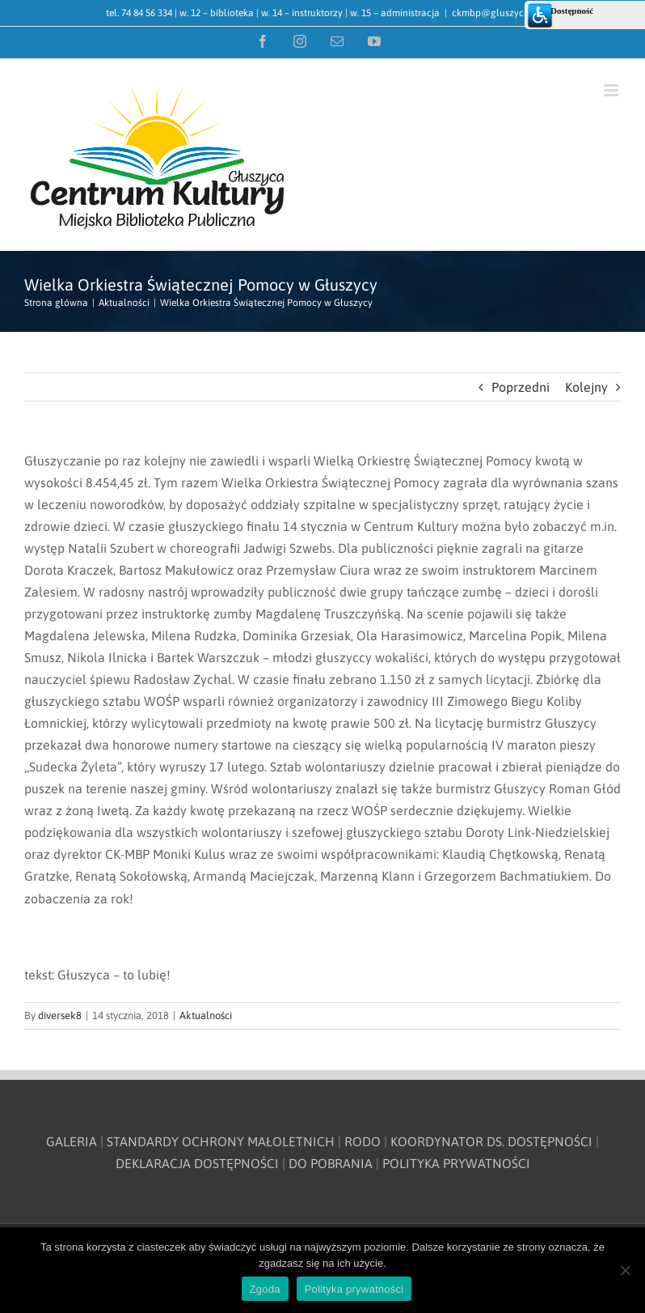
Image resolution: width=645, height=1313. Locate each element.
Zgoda (265, 1289)
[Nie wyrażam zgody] (625, 1270)
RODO (362, 1141)
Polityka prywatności (354, 1289)
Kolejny (586, 387)
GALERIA (71, 1141)
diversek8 (60, 1015)
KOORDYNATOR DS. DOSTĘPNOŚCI (491, 1141)
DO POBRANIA (331, 1163)
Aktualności (205, 1015)
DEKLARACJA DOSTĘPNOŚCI (197, 1163)
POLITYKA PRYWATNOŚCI (456, 1163)
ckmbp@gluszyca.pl (496, 13)
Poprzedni (520, 387)
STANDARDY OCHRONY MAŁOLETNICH (221, 1141)
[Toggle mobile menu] (612, 90)
